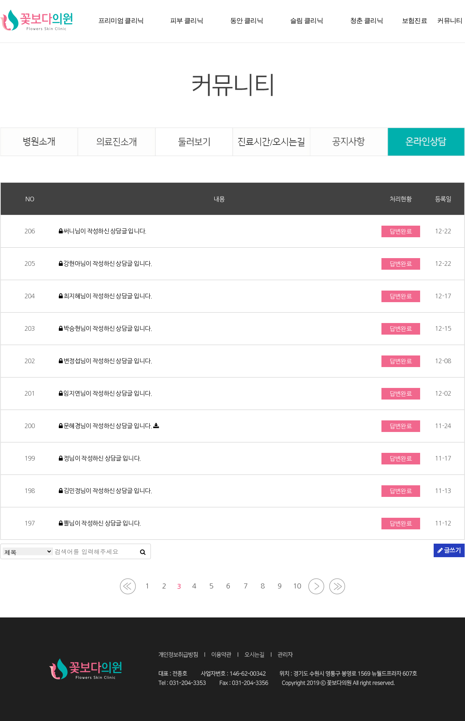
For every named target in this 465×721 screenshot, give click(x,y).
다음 (316, 586)
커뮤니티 (449, 20)
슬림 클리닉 (306, 20)
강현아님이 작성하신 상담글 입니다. (105, 263)
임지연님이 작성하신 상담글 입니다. (105, 393)
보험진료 (414, 20)
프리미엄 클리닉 (121, 20)
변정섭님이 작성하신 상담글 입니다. (105, 361)
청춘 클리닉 (366, 20)
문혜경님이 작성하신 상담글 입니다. (106, 426)
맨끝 (337, 586)
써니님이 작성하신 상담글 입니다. (103, 231)
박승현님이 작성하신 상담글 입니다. (105, 328)
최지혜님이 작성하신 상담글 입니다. (105, 296)
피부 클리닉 (186, 20)
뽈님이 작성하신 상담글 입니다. (100, 523)
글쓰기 (449, 550)
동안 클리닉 (246, 20)
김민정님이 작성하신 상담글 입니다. (105, 491)
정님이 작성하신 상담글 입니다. (100, 458)
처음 (128, 586)
